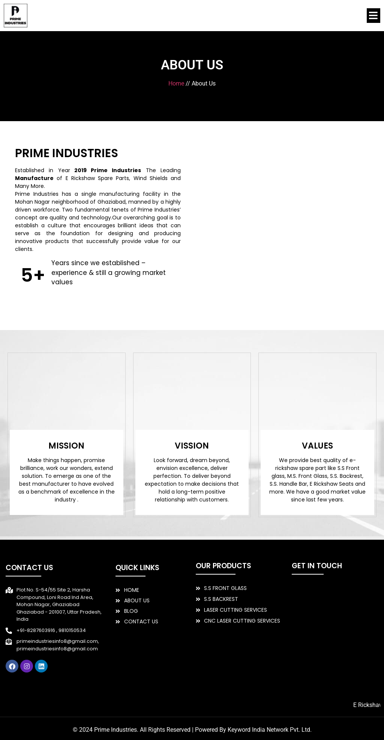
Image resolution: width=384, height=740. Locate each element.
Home (176, 83)
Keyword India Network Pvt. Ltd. (270, 729)
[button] (373, 15)
